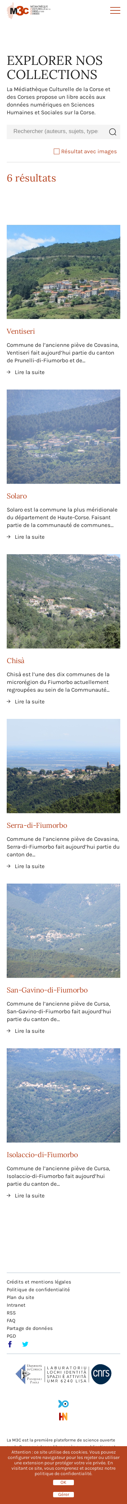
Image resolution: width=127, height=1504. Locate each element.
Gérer (63, 1494)
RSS (11, 1313)
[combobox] (56, 131)
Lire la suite (30, 372)
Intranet (16, 1305)
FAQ (11, 1320)
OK (63, 1482)
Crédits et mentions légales (39, 1282)
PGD (11, 1336)
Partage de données (30, 1328)
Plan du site (20, 1297)
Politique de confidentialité (38, 1290)
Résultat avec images (85, 151)
